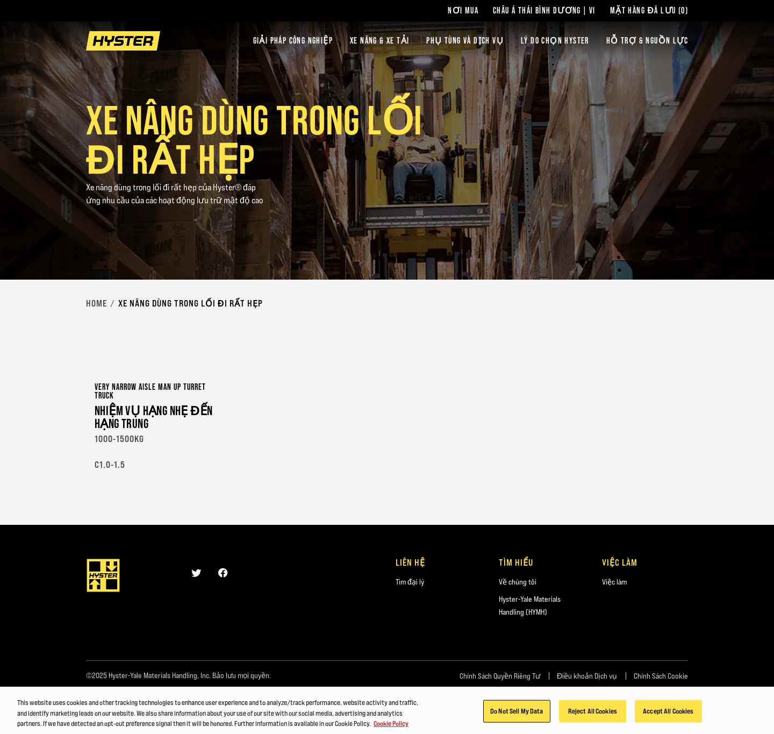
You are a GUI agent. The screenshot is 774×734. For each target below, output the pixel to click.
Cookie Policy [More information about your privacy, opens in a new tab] (391, 725)
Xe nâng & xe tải (379, 40)
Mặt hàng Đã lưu (649, 10)
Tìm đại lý (410, 582)
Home (96, 303)
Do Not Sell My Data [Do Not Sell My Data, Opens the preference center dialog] (516, 713)
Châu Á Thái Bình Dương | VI (544, 10)
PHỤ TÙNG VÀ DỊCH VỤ (465, 40)
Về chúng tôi (517, 582)
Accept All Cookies (668, 713)
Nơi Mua (463, 10)
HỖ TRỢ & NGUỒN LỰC (647, 40)
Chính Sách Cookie (661, 676)
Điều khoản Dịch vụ (587, 676)
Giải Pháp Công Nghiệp (293, 40)
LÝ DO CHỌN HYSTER (555, 40)
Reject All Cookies (592, 713)
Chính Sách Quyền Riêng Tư (500, 676)
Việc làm (614, 582)
